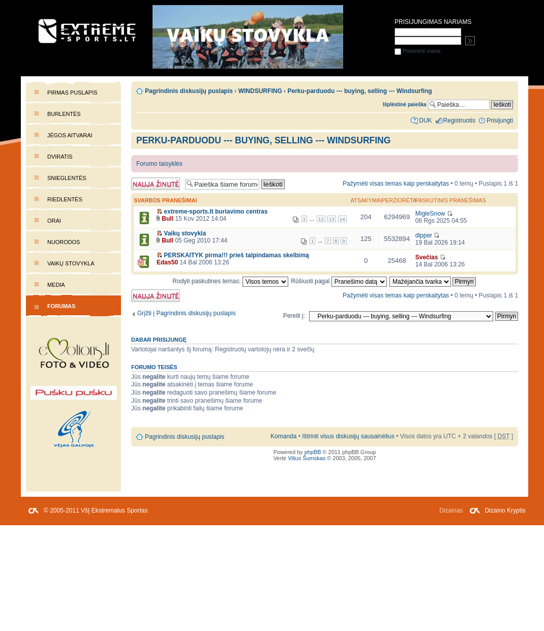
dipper (423, 235)
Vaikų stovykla (71, 263)
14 (342, 219)
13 (332, 219)
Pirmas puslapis (72, 92)
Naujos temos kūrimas (155, 183)
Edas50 (167, 262)
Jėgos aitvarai (70, 135)
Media (56, 285)
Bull (167, 218)
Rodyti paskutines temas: (230, 281)
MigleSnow (430, 213)
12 (321, 219)
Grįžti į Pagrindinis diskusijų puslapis (186, 313)
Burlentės (64, 114)
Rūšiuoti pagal (339, 281)
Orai (54, 221)
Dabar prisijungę (159, 340)
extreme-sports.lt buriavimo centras (215, 211)
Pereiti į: (294, 315)
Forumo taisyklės (159, 163)
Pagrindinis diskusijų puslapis (189, 91)
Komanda (283, 436)
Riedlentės (64, 199)
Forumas (61, 306)
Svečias (426, 257)
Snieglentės (66, 178)
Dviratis (60, 157)
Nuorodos (63, 242)
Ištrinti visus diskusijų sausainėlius (348, 436)
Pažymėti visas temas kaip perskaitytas (396, 183)
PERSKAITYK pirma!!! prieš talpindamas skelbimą (236, 255)
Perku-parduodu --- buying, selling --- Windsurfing (263, 140)
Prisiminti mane (418, 51)
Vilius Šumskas (306, 458)
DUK (425, 120)
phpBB (313, 452)
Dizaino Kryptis (505, 510)
